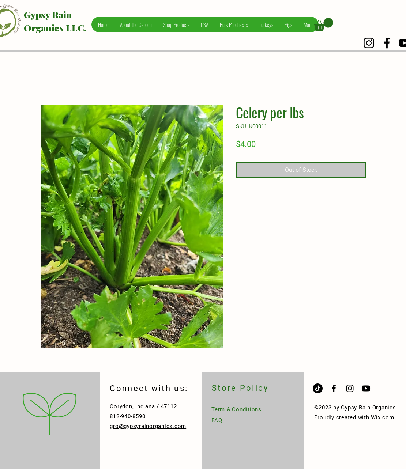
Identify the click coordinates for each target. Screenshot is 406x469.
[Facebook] (387, 43)
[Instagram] (369, 43)
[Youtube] (366, 388)
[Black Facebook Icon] (334, 388)
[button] (323, 24)
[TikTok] (318, 388)
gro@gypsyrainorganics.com (148, 426)
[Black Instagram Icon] (350, 388)
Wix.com (382, 417)
